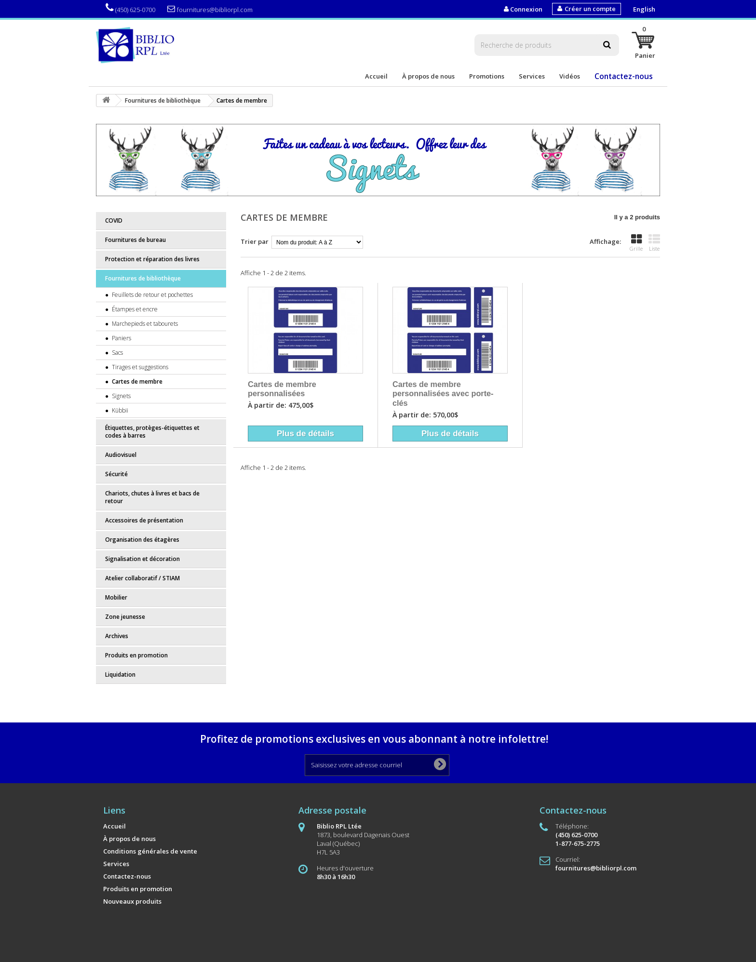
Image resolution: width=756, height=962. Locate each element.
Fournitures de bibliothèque (143, 278)
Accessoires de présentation (144, 520)
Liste (654, 243)
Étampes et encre (134, 309)
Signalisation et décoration (142, 559)
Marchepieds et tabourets (144, 324)
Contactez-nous (623, 76)
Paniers (120, 338)
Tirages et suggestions (139, 367)
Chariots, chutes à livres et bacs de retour (152, 497)
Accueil (376, 76)
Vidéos (569, 76)
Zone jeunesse (125, 617)
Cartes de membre (136, 381)
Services (532, 76)
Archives (116, 636)
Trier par (255, 241)
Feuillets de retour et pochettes (151, 295)
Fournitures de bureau (135, 240)
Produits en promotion (136, 655)
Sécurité (116, 474)
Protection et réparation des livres (152, 259)
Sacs (116, 352)
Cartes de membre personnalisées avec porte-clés (443, 393)
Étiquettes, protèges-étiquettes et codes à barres (152, 432)
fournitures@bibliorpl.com (210, 9)
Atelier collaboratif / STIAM (142, 578)
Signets (120, 396)
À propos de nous (428, 76)
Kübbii (119, 410)
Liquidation (120, 674)
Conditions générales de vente (150, 851)
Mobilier (116, 597)
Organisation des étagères (142, 539)
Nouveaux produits (132, 901)
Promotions (486, 76)
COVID (113, 220)
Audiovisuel (120, 455)
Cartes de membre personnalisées (282, 389)
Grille (636, 243)
